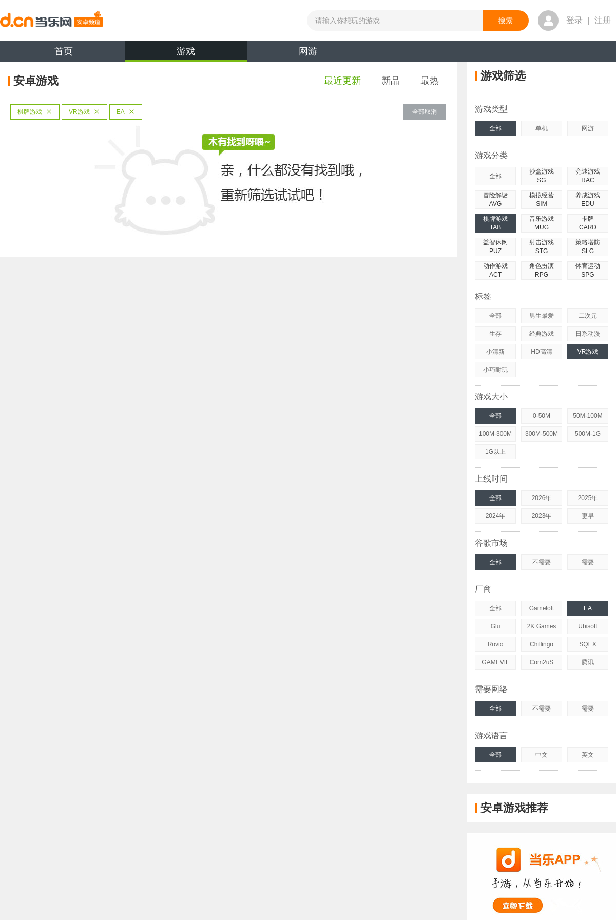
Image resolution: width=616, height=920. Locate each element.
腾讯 (588, 662)
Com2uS (542, 662)
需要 (588, 562)
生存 (495, 333)
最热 (429, 80)
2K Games (541, 626)
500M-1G (588, 433)
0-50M (541, 415)
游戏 (186, 54)
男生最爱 (541, 315)
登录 (574, 20)
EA (126, 112)
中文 (541, 754)
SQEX (587, 644)
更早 (588, 516)
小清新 (495, 351)
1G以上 (495, 451)
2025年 (588, 498)
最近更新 (342, 80)
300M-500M (541, 433)
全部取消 (424, 112)
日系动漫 (587, 333)
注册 (602, 20)
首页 (63, 51)
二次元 (588, 315)
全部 (495, 128)
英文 (588, 754)
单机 (541, 128)
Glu (495, 626)
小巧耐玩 (495, 369)
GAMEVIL (495, 662)
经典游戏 (541, 333)
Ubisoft (587, 626)
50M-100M (587, 415)
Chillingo (541, 644)
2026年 (542, 498)
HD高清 (541, 351)
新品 (390, 80)
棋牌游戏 (34, 112)
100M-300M (495, 433)
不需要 (541, 562)
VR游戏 (84, 112)
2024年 (496, 516)
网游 (308, 51)
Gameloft (541, 608)
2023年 (542, 516)
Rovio (496, 644)
